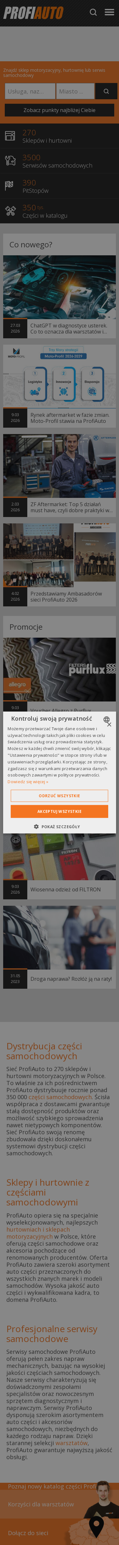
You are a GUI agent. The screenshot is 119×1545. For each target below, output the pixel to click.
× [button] (109, 724)
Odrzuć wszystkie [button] (59, 796)
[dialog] (59, 772)
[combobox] (107, 719)
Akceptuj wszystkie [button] (59, 811)
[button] (59, 826)
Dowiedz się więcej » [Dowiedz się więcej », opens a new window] (28, 781)
